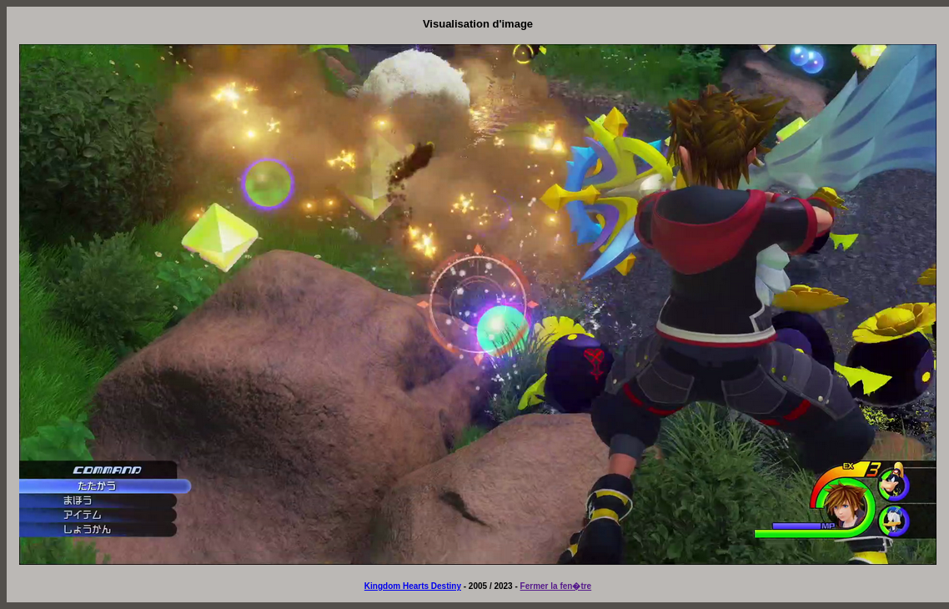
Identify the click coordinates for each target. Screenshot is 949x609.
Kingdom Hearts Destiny (412, 586)
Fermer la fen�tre (556, 586)
